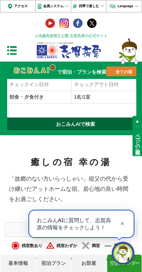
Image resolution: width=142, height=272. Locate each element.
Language (125, 6)
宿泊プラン (53, 263)
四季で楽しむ (89, 6)
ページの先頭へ (137, 141)
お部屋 (88, 263)
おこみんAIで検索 (75, 124)
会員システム (53, 6)
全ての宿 (123, 72)
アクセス (21, 6)
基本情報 (18, 263)
